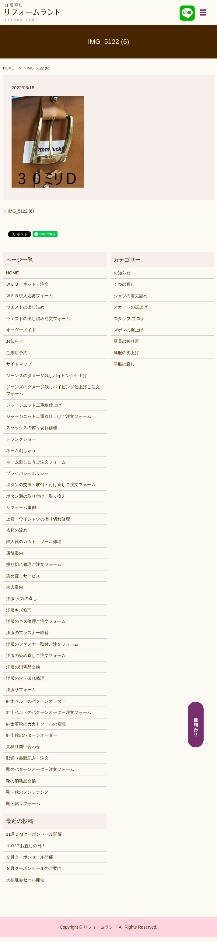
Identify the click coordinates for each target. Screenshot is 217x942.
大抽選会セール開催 (25, 879)
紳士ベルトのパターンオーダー (36, 701)
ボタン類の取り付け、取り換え (36, 496)
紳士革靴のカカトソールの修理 (36, 723)
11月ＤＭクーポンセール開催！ (36, 834)
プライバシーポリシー (27, 473)
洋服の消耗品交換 (23, 667)
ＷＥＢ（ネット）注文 (27, 284)
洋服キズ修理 (19, 610)
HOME (8, 68)
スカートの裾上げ (131, 307)
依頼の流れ (16, 530)
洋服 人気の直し (21, 598)
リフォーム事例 (21, 507)
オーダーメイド (21, 329)
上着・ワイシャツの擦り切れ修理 (38, 519)
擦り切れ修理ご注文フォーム (33, 564)
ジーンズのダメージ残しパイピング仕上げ (46, 375)
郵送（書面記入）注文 (27, 758)
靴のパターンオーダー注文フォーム (40, 769)
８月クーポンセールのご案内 (33, 868)
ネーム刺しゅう (21, 450)
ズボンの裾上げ (128, 329)
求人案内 (14, 587)
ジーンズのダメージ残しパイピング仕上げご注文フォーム (53, 390)
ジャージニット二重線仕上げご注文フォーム (48, 416)
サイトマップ (19, 364)
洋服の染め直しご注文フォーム (36, 655)
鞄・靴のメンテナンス (27, 792)
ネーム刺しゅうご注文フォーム (36, 462)
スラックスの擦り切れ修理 (31, 427)
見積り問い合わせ (23, 746)
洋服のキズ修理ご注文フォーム (36, 621)
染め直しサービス (23, 575)
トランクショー (21, 439)
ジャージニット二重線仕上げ (33, 405)
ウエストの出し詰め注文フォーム (38, 318)
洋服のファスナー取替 (27, 632)
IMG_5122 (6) (21, 211)
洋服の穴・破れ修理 (25, 678)
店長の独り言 (126, 341)
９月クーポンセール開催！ (31, 857)
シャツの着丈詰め (131, 295)
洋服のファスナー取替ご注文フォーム (42, 644)
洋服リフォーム (21, 689)
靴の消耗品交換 (21, 780)
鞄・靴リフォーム (23, 803)
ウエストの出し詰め (25, 307)
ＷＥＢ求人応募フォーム (29, 295)
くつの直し (124, 284)
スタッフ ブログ (129, 318)
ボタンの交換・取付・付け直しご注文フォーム (51, 484)
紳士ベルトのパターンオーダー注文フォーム (48, 712)
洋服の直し (124, 364)
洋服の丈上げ (126, 352)
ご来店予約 (16, 352)
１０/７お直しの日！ (26, 845)
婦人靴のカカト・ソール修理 (33, 541)
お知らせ (14, 341)
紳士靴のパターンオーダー (31, 735)
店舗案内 (14, 553)
